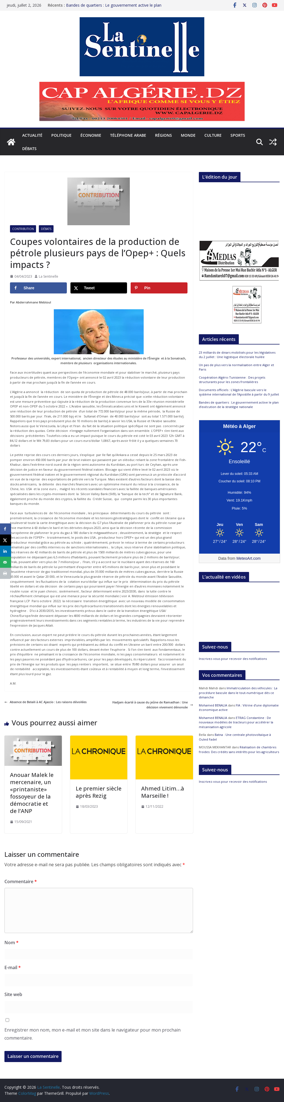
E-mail (12, 967)
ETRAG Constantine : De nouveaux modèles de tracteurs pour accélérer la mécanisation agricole (236, 722)
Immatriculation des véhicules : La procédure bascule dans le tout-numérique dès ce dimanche (238, 692)
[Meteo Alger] (239, 524)
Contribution (23, 229)
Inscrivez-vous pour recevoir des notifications (233, 659)
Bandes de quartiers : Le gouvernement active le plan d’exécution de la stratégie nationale (113, 7)
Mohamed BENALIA (213, 705)
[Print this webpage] (5, 573)
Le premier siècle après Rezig (98, 792)
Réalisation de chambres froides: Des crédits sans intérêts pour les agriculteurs (239, 749)
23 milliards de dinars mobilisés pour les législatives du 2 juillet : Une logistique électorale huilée (237, 354)
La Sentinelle (48, 276)
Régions (163, 135)
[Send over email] (5, 562)
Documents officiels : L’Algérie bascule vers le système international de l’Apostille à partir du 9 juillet (239, 392)
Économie (90, 135)
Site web (13, 994)
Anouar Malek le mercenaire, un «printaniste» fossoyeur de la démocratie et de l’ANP (32, 793)
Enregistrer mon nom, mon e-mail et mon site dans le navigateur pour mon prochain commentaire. (92, 1034)
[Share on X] (98, 287)
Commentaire (20, 881)
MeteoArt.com (248, 558)
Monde (188, 135)
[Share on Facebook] (38, 287)
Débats (29, 148)
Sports (237, 135)
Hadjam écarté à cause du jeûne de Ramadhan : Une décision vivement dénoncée (152, 704)
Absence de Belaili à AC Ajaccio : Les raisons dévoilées (45, 702)
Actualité (32, 135)
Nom (11, 942)
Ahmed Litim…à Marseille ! (162, 792)
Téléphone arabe (128, 135)
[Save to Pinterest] (159, 287)
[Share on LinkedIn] (5, 551)
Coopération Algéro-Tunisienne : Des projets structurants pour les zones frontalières (232, 379)
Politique (61, 135)
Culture (213, 135)
